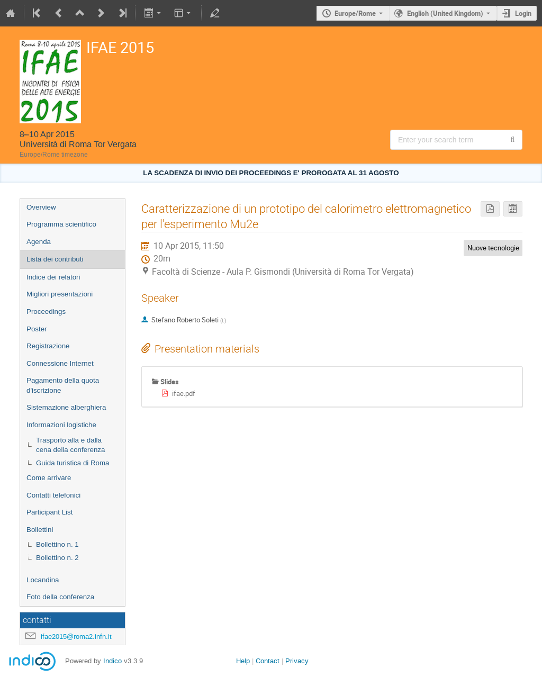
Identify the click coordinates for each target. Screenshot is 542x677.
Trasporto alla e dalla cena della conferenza (70, 445)
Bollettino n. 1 (57, 544)
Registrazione (48, 346)
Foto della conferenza (60, 597)
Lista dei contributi (54, 259)
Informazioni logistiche (61, 425)
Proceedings (46, 311)
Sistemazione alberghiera (66, 407)
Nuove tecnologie (493, 247)
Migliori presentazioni (59, 294)
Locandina (42, 580)
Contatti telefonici (53, 495)
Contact (267, 660)
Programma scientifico (61, 224)
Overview (41, 207)
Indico (112, 660)
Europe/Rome (355, 13)
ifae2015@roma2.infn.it (76, 636)
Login (523, 13)
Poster (36, 329)
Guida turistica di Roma (73, 463)
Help (243, 660)
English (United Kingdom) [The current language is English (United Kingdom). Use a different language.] (445, 13)
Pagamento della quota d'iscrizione (62, 385)
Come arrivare (48, 478)
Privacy (297, 660)
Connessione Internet (60, 363)
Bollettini (39, 530)
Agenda (38, 242)
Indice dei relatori (53, 277)
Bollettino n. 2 (57, 558)
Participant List (49, 512)
